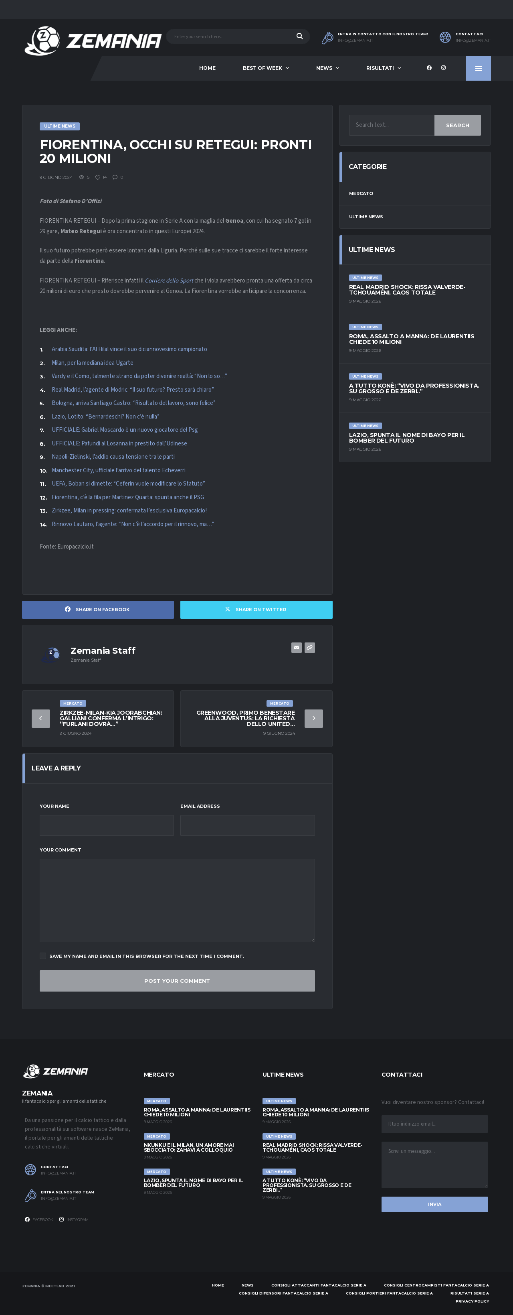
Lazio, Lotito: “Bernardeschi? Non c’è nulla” (106, 417)
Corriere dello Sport (169, 280)
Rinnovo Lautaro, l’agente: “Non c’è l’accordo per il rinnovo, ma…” (133, 524)
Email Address (200, 806)
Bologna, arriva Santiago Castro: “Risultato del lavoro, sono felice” (134, 403)
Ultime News (366, 217)
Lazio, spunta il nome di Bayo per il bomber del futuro (407, 437)
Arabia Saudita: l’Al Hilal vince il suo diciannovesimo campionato (129, 349)
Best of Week (262, 68)
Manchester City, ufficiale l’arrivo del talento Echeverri (119, 470)
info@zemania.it (355, 41)
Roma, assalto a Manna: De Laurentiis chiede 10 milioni (412, 339)
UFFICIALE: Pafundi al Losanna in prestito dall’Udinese (119, 443)
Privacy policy (472, 1301)
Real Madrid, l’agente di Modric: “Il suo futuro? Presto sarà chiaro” (133, 390)
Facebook (39, 1219)
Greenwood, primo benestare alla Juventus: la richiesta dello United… (245, 718)
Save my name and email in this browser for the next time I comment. (142, 956)
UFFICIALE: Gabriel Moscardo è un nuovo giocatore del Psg (125, 430)
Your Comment (60, 850)
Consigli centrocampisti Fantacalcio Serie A (436, 1285)
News (324, 68)
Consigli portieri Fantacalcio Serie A (389, 1293)
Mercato (361, 193)
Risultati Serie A (469, 1293)
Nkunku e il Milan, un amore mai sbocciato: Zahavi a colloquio (189, 1147)
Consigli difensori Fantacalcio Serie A (283, 1293)
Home (207, 68)
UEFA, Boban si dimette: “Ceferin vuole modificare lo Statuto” (128, 484)
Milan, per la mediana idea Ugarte (92, 363)
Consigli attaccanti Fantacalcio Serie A (318, 1285)
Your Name (54, 806)
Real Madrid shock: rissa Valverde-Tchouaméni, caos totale (407, 289)
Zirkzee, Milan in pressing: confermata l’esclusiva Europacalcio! (129, 510)
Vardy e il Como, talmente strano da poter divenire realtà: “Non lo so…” (139, 376)
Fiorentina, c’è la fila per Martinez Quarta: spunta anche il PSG (128, 497)
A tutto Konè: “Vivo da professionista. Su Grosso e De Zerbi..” (414, 388)
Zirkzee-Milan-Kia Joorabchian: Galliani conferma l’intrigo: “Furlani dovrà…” (111, 718)
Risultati (380, 68)
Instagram (74, 1219)
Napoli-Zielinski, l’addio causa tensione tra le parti (113, 457)
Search (457, 125)
